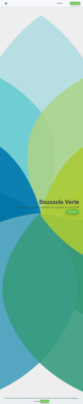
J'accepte (45, 401)
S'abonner (60, 3)
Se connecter (75, 3)
